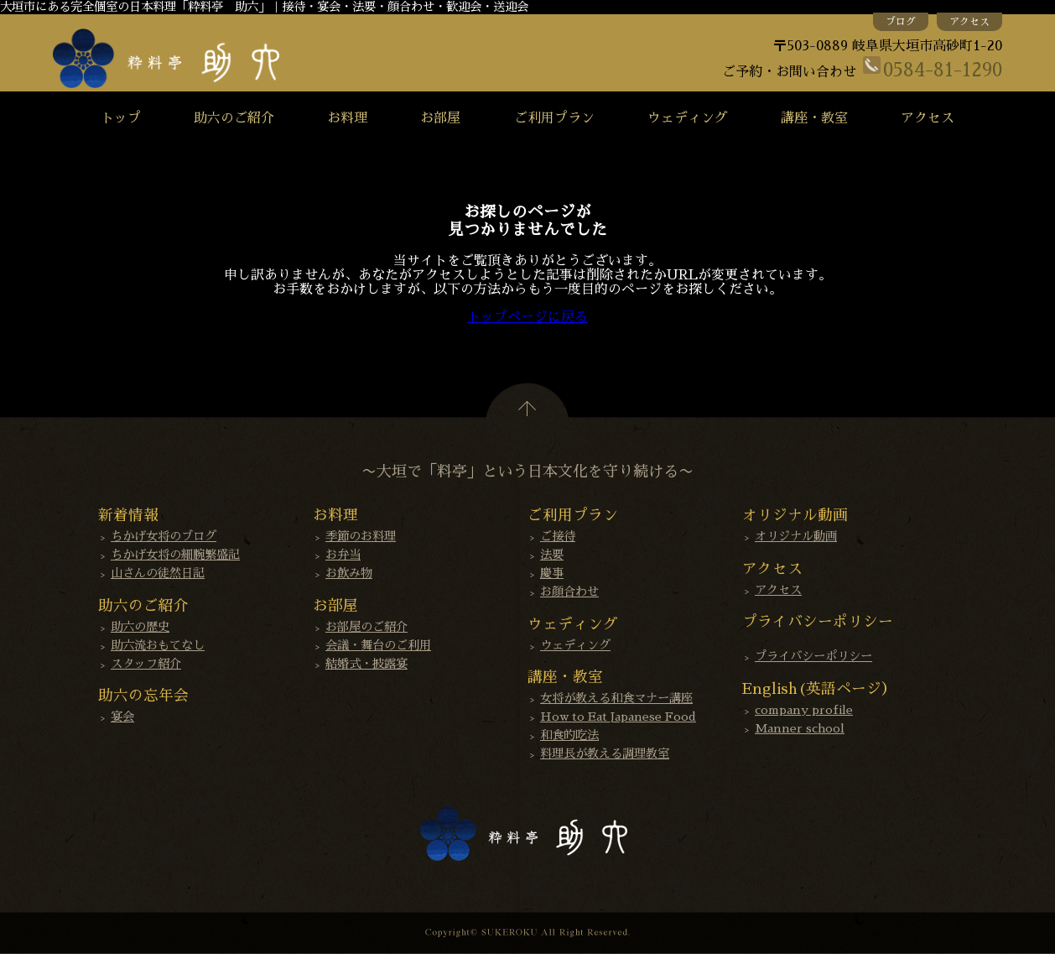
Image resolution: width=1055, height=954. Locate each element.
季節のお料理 (360, 536)
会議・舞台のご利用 (378, 645)
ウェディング (687, 118)
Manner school (800, 728)
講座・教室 (814, 118)
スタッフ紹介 (146, 664)
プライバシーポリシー (813, 656)
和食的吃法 (569, 735)
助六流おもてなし (158, 645)
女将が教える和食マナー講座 (616, 698)
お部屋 (440, 118)
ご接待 (557, 536)
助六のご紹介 (234, 118)
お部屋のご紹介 (366, 627)
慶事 (552, 573)
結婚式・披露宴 (366, 664)
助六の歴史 (140, 627)
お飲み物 (348, 573)
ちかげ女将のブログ (163, 536)
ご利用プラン (554, 118)
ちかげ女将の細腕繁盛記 (175, 554)
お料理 (347, 118)
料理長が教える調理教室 (604, 753)
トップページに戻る (527, 317)
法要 (552, 554)
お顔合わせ (569, 591)
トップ (121, 118)
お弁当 (343, 554)
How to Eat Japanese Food (618, 716)
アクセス (969, 22)
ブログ (901, 22)
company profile (804, 710)
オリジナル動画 (796, 536)
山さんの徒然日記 (158, 573)
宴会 (122, 716)
